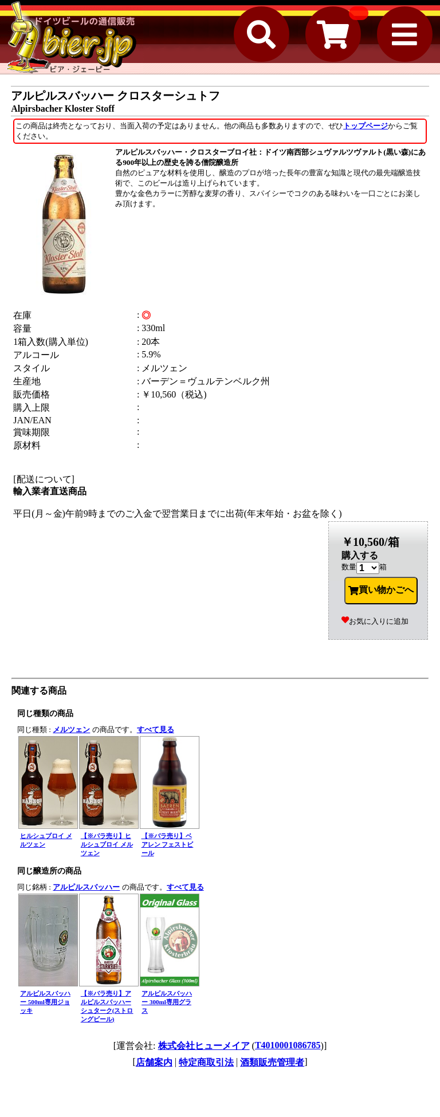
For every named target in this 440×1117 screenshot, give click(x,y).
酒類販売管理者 (272, 1062)
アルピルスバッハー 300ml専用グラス (167, 1002)
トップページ (365, 125)
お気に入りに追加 (374, 621)
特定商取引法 (206, 1062)
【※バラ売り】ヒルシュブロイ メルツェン (107, 844)
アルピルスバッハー (86, 887)
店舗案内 (154, 1062)
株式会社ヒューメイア (204, 1046)
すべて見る (155, 729)
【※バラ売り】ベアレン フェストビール (168, 844)
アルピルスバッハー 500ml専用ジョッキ (45, 1002)
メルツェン (71, 729)
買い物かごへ (381, 590)
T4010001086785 (288, 1045)
